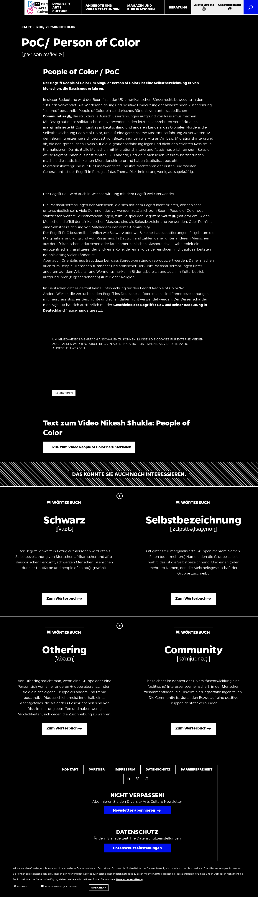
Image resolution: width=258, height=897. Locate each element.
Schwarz (164, 216)
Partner (97, 769)
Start (27, 27)
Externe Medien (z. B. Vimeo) (61, 890)
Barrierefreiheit (197, 769)
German (37, 4)
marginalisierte (56, 127)
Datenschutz (158, 769)
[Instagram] (146, 778)
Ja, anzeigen (64, 393)
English (43, 4)
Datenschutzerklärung (129, 883)
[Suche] (250, 7)
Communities (54, 116)
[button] (89, 447)
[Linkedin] (128, 779)
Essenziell (22, 890)
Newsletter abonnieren (134, 810)
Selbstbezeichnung (170, 83)
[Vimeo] (137, 778)
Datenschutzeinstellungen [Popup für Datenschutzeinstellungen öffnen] (137, 848)
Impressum (125, 769)
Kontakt (70, 769)
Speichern (98, 891)
